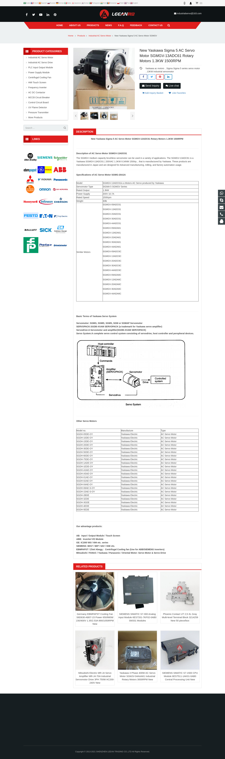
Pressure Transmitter (38, 112)
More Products (35, 117)
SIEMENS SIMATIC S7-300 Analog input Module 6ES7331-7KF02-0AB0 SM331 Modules (137, 617)
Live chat (172, 85)
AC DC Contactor (36, 92)
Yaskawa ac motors (154, 68)
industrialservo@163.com (189, 13)
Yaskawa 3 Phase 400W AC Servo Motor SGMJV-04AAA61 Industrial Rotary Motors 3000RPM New (137, 676)
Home (70, 36)
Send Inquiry (150, 85)
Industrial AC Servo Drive (40, 62)
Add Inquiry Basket (152, 93)
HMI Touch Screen (37, 82)
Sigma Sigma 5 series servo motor (183, 68)
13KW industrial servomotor (160, 71)
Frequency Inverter (37, 87)
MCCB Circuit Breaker (39, 97)
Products (81, 36)
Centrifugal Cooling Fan (39, 77)
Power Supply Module (39, 72)
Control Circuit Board (38, 102)
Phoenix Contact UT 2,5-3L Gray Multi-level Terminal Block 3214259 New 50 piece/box (180, 617)
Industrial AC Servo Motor (100, 36)
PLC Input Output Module (40, 67)
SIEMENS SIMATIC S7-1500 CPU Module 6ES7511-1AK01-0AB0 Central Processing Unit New (180, 676)
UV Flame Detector (37, 107)
